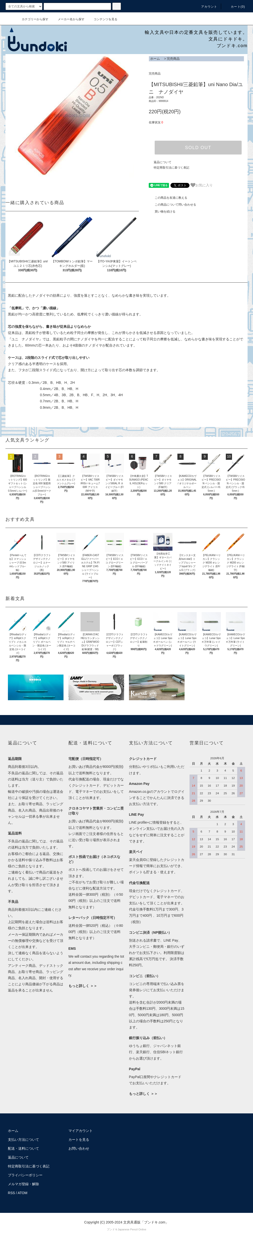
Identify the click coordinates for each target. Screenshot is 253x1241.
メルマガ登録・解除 (23, 1184)
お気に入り (201, 185)
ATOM (22, 1193)
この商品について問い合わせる (172, 204)
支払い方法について (23, 1140)
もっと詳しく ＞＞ (82, 986)
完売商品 (173, 58)
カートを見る (78, 1140)
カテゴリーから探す (32, 19)
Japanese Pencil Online (132, 1229)
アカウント (206, 6)
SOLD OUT (198, 147)
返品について (162, 162)
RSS (11, 1193)
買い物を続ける (162, 211)
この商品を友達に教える (168, 197)
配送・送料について (23, 1148)
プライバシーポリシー (25, 1175)
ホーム (155, 58)
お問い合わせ (78, 1148)
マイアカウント (80, 1131)
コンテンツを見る (102, 19)
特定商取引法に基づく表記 (171, 167)
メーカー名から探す (68, 19)
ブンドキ (112, 1229)
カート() (235, 6)
